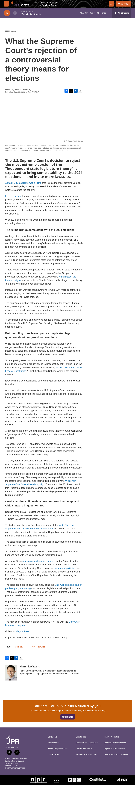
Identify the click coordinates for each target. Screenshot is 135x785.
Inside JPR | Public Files (58, 749)
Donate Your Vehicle (84, 749)
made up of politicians (65, 568)
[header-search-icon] (111, 4)
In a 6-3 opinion (13, 196)
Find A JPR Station (111, 737)
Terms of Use (53, 743)
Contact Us (52, 737)
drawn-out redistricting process (39, 561)
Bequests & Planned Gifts (86, 755)
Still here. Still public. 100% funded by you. (67, 706)
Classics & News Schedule (115, 743)
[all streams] (121, 13)
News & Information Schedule (116, 755)
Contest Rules (53, 755)
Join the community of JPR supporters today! (84, 711)
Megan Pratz (22, 631)
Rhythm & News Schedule (114, 749)
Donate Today (81, 737)
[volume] (15, 13)
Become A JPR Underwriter (87, 743)
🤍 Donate (67, 716)
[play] (7, 13)
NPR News (10, 31)
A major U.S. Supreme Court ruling (23, 183)
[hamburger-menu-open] (6, 4)
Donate (124, 4)
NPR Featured (38, 647)
